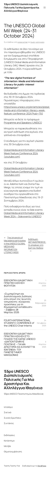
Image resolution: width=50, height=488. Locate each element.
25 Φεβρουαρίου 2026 (40, 303)
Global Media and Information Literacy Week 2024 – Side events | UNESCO (24, 214)
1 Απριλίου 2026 (42, 283)
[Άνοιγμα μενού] (44, 7)
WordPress (41, 466)
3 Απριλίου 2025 (42, 344)
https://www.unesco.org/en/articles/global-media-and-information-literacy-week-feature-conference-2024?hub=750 (27, 110)
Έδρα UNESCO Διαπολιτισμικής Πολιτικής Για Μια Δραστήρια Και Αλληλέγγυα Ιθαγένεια (21, 7)
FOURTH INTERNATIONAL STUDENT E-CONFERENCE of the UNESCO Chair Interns (19, 323)
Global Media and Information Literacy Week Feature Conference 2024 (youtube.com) (24, 153)
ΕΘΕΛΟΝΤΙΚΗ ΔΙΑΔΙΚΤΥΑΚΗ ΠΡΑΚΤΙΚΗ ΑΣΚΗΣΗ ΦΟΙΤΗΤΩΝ (18, 283)
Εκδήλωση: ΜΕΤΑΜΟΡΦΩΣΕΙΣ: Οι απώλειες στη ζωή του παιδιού (37, 243)
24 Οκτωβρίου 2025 (41, 323)
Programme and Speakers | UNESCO (23, 122)
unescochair (23, 42)
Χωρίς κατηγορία (37, 42)
